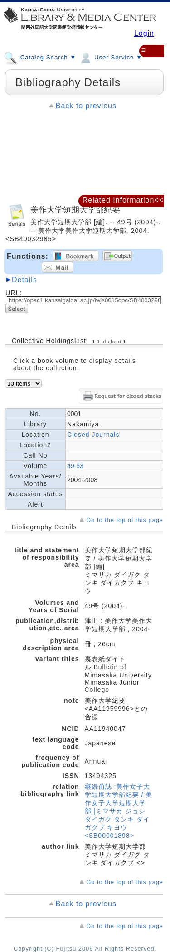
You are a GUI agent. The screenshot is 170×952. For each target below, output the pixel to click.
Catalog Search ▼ (40, 57)
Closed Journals (93, 434)
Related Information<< (123, 200)
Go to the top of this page (124, 520)
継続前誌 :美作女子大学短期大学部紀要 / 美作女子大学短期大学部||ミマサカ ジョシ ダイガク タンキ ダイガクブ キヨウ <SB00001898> (119, 811)
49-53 (75, 465)
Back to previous (86, 106)
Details (24, 280)
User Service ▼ (110, 57)
